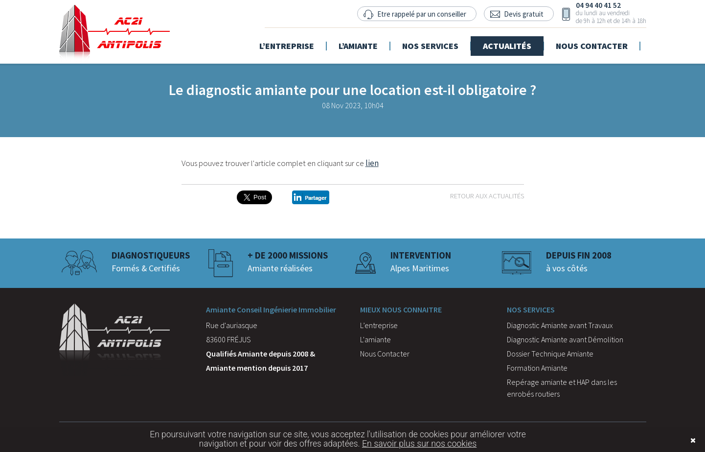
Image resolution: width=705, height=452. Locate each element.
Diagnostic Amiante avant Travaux (560, 325)
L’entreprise (293, 42)
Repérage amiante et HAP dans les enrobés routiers (562, 388)
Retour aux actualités (487, 195)
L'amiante (375, 339)
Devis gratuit (524, 14)
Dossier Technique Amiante (550, 353)
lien (372, 163)
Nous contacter (598, 42)
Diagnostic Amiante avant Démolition (565, 339)
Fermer (678, 440)
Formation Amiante (537, 368)
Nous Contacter (384, 353)
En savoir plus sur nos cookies (419, 444)
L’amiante (364, 42)
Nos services (436, 42)
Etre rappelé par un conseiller (421, 14)
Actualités (513, 42)
